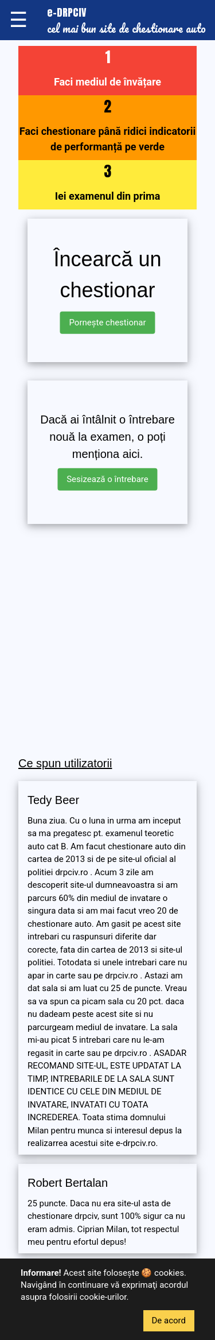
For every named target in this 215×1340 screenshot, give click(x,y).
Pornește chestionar (107, 322)
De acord (169, 1320)
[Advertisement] (107, 640)
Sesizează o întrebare (107, 479)
